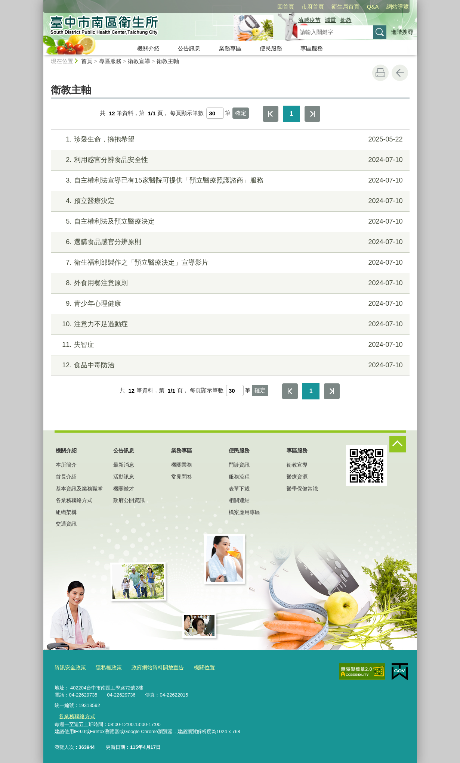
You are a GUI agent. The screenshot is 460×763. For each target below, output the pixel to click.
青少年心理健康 (228, 303)
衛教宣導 (139, 61)
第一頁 (270, 114)
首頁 (86, 61)
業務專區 (230, 48)
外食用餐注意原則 (228, 283)
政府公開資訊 (129, 500)
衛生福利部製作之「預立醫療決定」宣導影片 (228, 262)
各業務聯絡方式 (74, 500)
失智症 (228, 344)
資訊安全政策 (69, 667)
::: (40, 3)
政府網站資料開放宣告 (151, 667)
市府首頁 (313, 6)
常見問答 (181, 477)
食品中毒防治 (228, 365)
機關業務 (181, 465)
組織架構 (66, 512)
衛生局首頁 (345, 6)
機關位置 (196, 667)
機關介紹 (148, 48)
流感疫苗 (309, 20)
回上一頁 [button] (400, 73)
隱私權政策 (105, 667)
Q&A (373, 6)
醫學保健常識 (302, 489)
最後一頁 (312, 114)
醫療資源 (297, 477)
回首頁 (285, 6)
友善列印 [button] (380, 73)
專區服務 (311, 48)
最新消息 (123, 465)
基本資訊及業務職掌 (79, 489)
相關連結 (239, 500)
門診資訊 (239, 465)
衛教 (346, 20)
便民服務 (271, 48)
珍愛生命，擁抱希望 (228, 139)
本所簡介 (66, 465)
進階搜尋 (402, 32)
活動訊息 (123, 477)
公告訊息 (189, 48)
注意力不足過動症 (228, 324)
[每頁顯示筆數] (215, 113)
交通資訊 (66, 524)
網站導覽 (397, 6)
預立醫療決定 (228, 201)
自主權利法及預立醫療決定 (228, 221)
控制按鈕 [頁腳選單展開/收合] (397, 444)
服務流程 (239, 477)
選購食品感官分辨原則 (228, 242)
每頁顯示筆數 (187, 113)
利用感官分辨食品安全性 (228, 160)
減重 (330, 20)
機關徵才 (123, 489)
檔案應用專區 (244, 512)
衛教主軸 (168, 61)
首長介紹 (66, 477)
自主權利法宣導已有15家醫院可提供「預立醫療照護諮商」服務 (228, 180)
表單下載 (239, 489)
